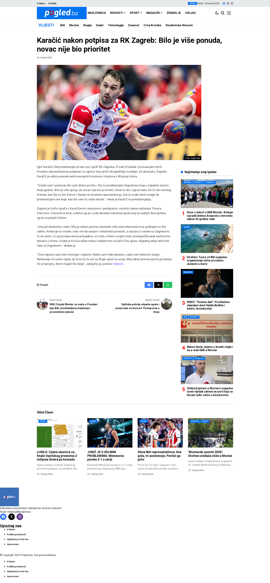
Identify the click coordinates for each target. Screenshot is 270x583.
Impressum (13, 544)
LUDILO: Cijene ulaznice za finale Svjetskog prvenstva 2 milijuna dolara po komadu (57, 455)
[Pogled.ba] (62, 13)
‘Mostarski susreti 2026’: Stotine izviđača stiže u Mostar (210, 454)
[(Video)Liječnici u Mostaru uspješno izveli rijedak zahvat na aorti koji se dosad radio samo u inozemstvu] (207, 369)
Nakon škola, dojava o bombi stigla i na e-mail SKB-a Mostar (210, 348)
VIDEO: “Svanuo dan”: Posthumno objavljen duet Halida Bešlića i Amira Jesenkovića (208, 305)
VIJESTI (46, 25)
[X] (228, 3)
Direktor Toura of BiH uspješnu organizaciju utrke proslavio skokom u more (207, 260)
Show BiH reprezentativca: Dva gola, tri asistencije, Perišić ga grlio (159, 455)
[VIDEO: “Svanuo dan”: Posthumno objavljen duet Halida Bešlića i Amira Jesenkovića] (207, 283)
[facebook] (224, 3)
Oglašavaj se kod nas (17, 539)
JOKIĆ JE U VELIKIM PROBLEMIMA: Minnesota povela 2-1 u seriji (105, 455)
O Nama (41, 3)
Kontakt (52, 3)
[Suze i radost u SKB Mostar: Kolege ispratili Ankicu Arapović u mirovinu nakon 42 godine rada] (207, 193)
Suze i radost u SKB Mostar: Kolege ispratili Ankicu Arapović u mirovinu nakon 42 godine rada (210, 216)
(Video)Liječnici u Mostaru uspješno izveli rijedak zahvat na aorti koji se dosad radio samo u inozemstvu (210, 391)
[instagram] (232, 3)
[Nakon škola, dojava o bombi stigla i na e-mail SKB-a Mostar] (207, 328)
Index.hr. (118, 264)
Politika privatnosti (16, 534)
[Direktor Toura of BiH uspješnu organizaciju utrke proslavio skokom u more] (207, 238)
